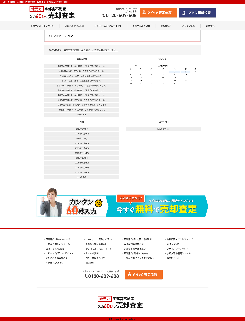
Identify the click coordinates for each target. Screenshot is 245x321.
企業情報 (210, 25)
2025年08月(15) (82, 167)
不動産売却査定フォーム (58, 243)
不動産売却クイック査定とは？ (139, 257)
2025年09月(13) (82, 162)
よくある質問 (92, 253)
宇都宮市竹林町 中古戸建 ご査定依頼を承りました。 (81, 71)
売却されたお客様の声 (57, 257)
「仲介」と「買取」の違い (98, 239)
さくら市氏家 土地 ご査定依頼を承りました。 (81, 80)
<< (136, 65)
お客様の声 (166, 25)
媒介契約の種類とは (134, 243)
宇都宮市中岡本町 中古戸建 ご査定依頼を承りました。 (82, 90)
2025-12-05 (83, 50)
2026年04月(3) (82, 128)
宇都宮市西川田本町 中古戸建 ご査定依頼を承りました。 (82, 85)
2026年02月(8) (82, 138)
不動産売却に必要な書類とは (138, 239)
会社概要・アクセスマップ (180, 239)
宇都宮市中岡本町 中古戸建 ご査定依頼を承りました (81, 109)
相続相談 (89, 262)
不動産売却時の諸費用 (96, 243)
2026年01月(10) (82, 143)
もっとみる (82, 114)
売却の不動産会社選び (135, 248)
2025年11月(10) (82, 153)
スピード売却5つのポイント (108, 25)
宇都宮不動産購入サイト (179, 253)
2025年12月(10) (82, 148)
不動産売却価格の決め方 (136, 253)
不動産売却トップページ (42, 25)
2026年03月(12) (82, 133)
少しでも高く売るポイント (98, 248)
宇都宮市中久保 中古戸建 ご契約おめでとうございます (82, 105)
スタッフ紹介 (188, 25)
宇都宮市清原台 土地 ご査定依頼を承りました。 (81, 75)
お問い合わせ (173, 257)
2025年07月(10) (82, 172)
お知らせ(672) (163, 128)
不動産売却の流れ (141, 25)
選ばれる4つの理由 (74, 25)
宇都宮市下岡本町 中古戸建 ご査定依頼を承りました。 (82, 66)
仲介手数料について (95, 257)
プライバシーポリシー (178, 248)
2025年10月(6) (82, 157)
